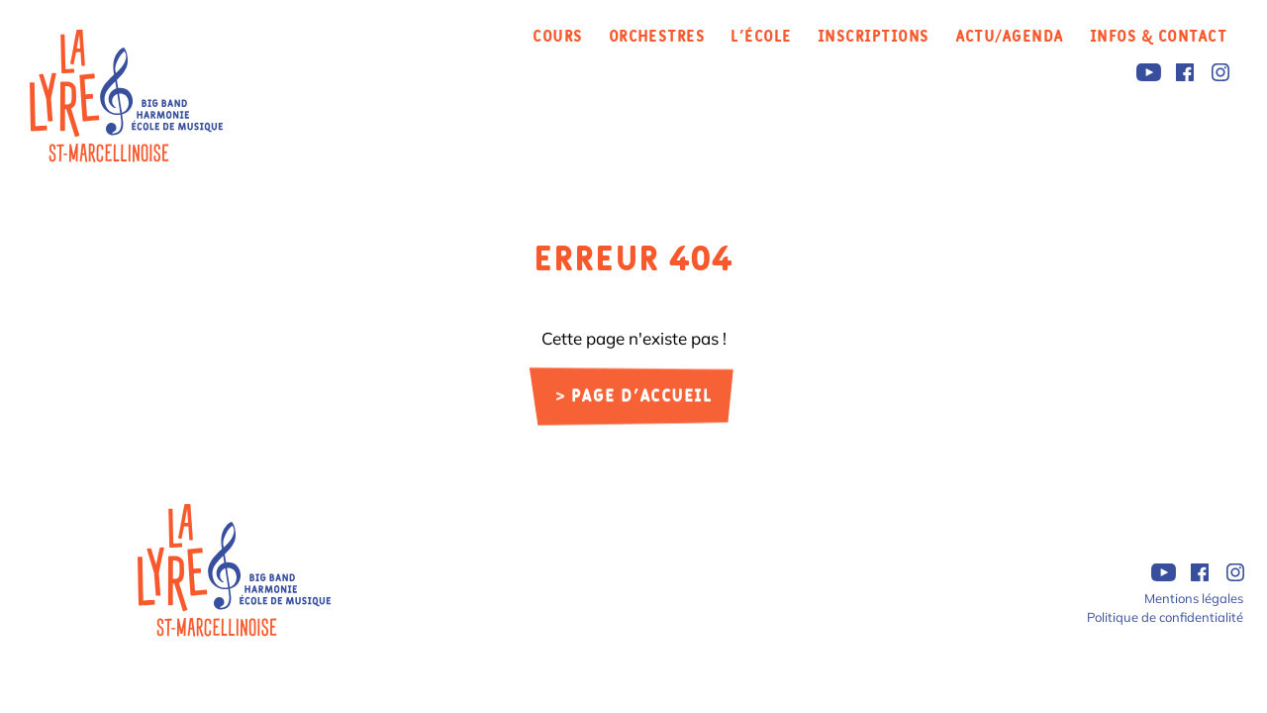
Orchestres (657, 37)
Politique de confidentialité (1165, 617)
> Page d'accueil (634, 398)
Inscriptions (873, 37)
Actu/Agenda (1009, 37)
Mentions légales (1193, 598)
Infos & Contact (1158, 37)
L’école (761, 37)
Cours (557, 37)
